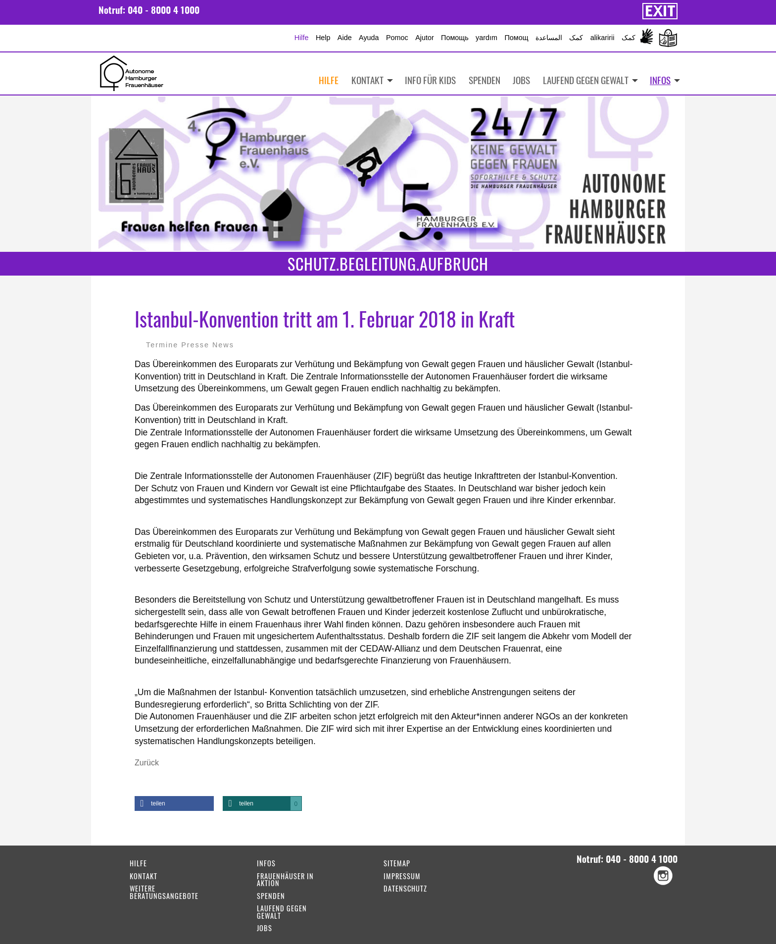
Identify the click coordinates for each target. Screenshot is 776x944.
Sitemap (397, 864)
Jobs (521, 80)
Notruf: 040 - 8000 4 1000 (148, 9)
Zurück (147, 762)
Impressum (402, 877)
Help (323, 38)
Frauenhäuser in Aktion (285, 880)
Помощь (455, 38)
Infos (660, 80)
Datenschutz (405, 889)
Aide (345, 38)
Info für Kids (430, 80)
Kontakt (367, 80)
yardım (486, 38)
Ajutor (424, 38)
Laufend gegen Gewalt (586, 80)
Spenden (484, 80)
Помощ (516, 38)
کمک (576, 38)
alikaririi (602, 38)
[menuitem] (661, 80)
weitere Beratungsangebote (164, 892)
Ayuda (369, 38)
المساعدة (548, 38)
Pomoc (397, 38)
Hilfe (301, 38)
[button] (174, 803)
